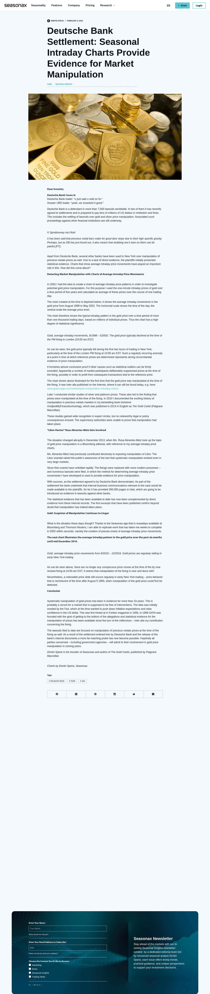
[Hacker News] (153, 694)
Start (182, 5)
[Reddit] (134, 694)
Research (108, 5)
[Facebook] (57, 694)
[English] (168, 5)
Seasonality (38, 5)
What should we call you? (38, 934)
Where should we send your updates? (43, 954)
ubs (82, 681)
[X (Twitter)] (76, 694)
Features (56, 5)
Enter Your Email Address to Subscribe (47, 942)
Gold (72, 681)
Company (74, 5)
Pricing (90, 5)
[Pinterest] (95, 694)
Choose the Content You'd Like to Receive (49, 961)
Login (199, 5)
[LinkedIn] (114, 694)
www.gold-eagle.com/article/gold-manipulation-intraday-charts (82, 388)
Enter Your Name (37, 922)
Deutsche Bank (56, 681)
